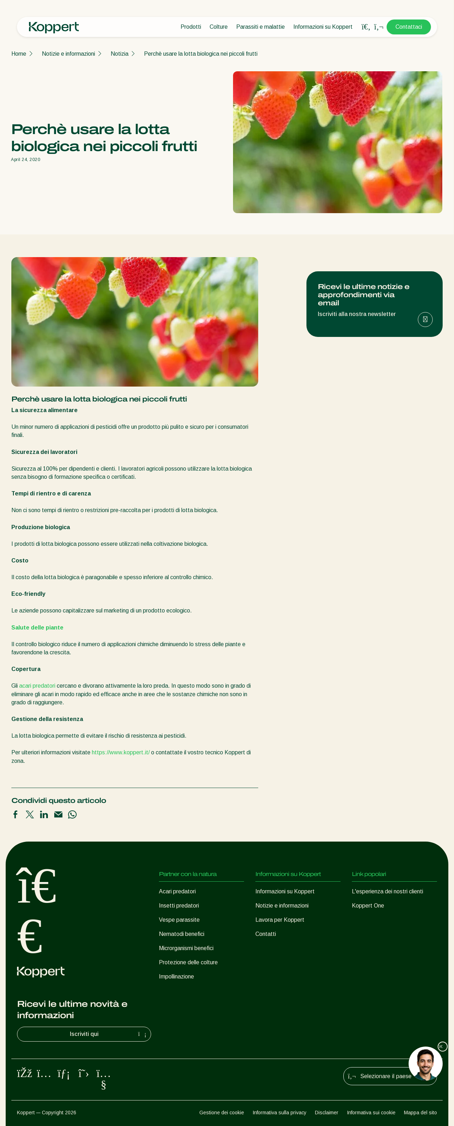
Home (18, 54)
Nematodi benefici (181, 934)
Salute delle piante (37, 628)
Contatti (265, 934)
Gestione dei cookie (221, 1112)
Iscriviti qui (109, 1034)
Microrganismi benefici (186, 948)
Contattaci (408, 27)
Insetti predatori (179, 906)
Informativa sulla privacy (279, 1112)
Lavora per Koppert (279, 920)
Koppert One (368, 906)
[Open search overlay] (366, 27)
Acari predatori (177, 891)
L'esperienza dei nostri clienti (387, 891)
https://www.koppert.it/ (121, 752)
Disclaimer (326, 1112)
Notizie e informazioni (68, 54)
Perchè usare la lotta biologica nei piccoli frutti (201, 54)
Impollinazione (176, 977)
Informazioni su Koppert (323, 27)
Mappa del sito (420, 1112)
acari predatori (37, 686)
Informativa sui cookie (371, 1112)
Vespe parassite (179, 920)
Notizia (119, 54)
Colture (219, 27)
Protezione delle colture (188, 962)
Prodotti (191, 27)
